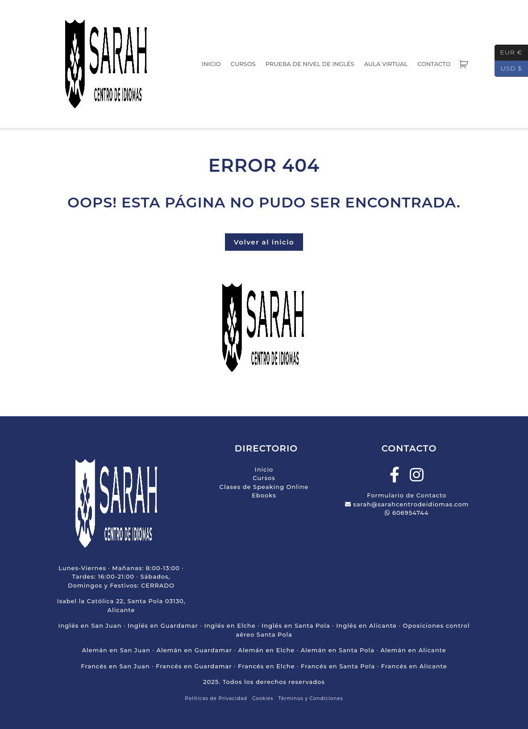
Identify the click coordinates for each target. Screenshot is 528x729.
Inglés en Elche (229, 625)
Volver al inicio (264, 242)
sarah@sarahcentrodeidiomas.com (407, 504)
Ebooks (264, 495)
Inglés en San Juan (89, 625)
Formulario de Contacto (406, 495)
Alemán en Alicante (413, 650)
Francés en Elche (266, 666)
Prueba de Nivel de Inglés (310, 63)
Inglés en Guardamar (163, 625)
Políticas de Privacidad (216, 698)
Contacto (433, 63)
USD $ (508, 69)
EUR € (509, 53)
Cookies (263, 698)
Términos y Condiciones (311, 698)
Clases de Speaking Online (264, 486)
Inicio (211, 63)
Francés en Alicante (414, 666)
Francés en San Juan (115, 666)
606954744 (406, 512)
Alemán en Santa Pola (337, 650)
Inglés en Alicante (366, 625)
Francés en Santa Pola (338, 666)
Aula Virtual (386, 63)
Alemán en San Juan (116, 650)
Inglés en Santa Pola (296, 625)
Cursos (243, 63)
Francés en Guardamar (194, 666)
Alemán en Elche (266, 650)
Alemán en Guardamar (194, 650)
